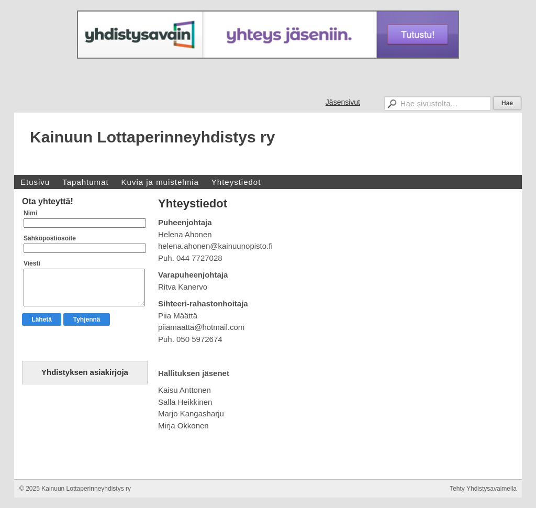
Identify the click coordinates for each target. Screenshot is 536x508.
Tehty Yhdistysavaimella (483, 488)
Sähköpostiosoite (50, 238)
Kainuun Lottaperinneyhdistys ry (152, 137)
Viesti (32, 263)
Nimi (30, 213)
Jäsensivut (343, 102)
